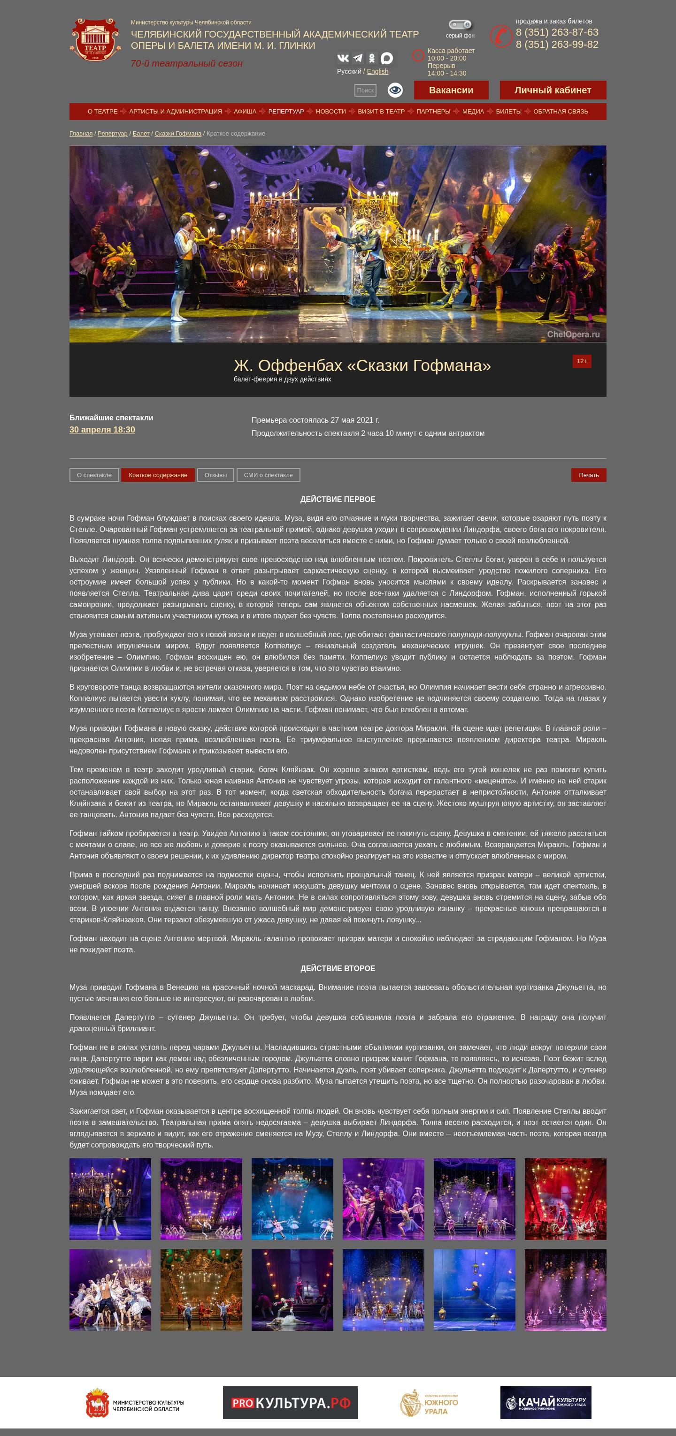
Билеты (509, 111)
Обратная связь (560, 111)
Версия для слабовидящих (395, 90)
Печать (589, 475)
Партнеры (434, 111)
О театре (102, 111)
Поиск (365, 90)
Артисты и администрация (176, 111)
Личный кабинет (553, 90)
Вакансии (451, 90)
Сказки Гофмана (178, 133)
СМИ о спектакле (268, 475)
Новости (331, 111)
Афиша (245, 111)
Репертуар (286, 111)
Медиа (473, 111)
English (378, 71)
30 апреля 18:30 (102, 429)
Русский (349, 71)
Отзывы (216, 475)
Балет (141, 133)
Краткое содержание (158, 475)
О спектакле (94, 475)
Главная (80, 133)
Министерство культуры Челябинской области (191, 22)
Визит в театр (381, 111)
